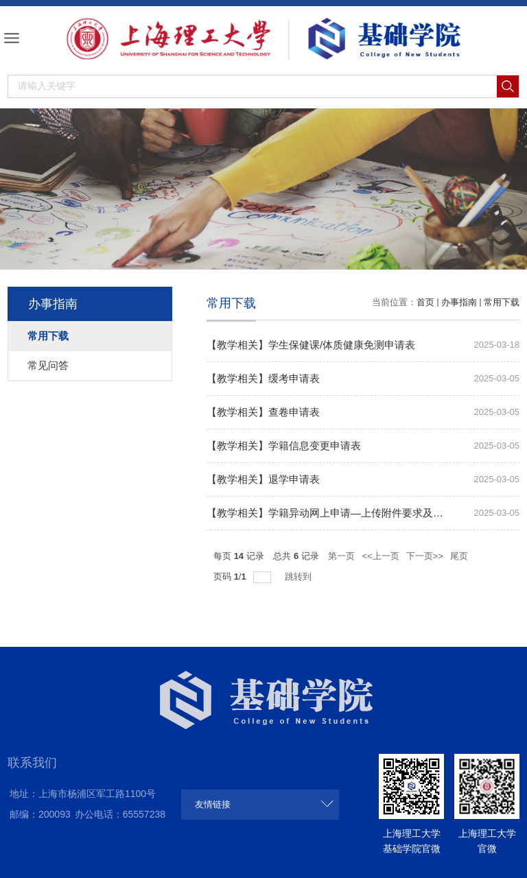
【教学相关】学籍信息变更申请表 (284, 445)
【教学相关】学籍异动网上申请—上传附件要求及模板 (330, 513)
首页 (425, 302)
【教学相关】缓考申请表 (263, 378)
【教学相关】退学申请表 (263, 479)
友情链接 (213, 804)
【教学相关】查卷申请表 (263, 412)
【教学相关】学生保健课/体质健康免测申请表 (311, 345)
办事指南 (459, 302)
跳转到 (299, 576)
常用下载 (501, 302)
